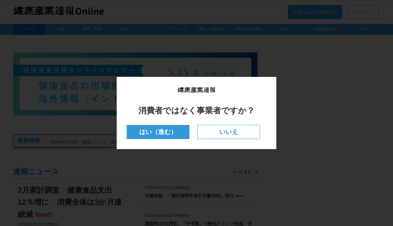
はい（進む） (158, 132)
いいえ (228, 132)
